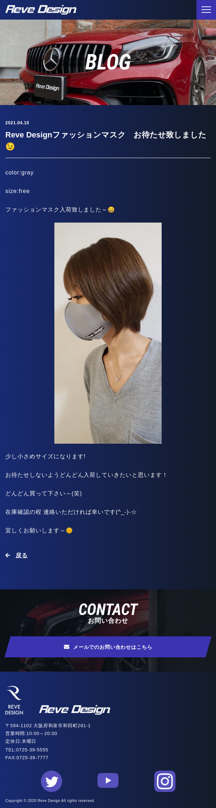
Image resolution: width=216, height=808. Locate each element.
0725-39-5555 (32, 749)
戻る (22, 555)
